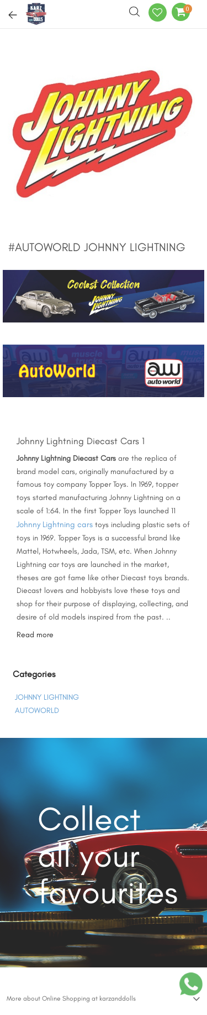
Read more (35, 634)
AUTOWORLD (37, 710)
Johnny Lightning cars (55, 524)
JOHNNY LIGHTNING (47, 697)
